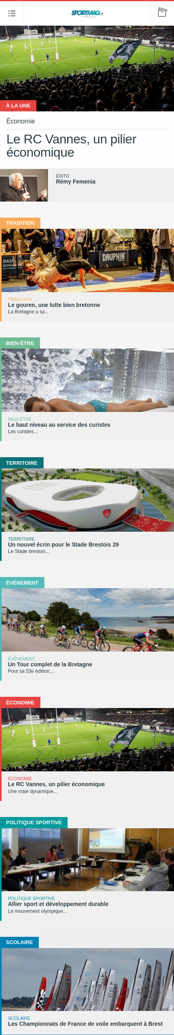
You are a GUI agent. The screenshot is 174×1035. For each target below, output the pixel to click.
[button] (12, 13)
